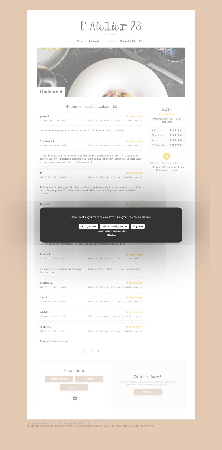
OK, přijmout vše (88, 226)
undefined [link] (111, 234)
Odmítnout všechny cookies (114, 226)
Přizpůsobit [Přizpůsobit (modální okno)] (138, 226)
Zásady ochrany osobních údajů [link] (112, 231)
